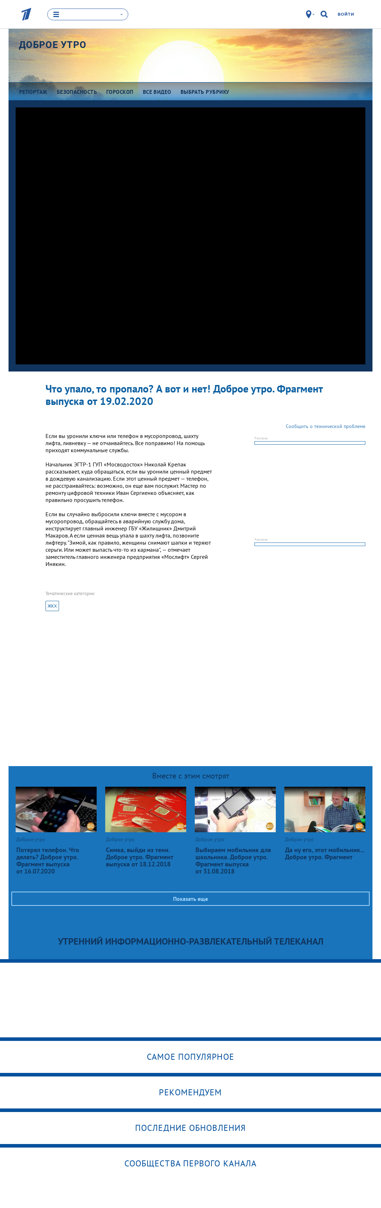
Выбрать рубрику (205, 91)
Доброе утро (52, 44)
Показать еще (190, 898)
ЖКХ (52, 606)
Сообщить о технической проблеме (325, 426)
